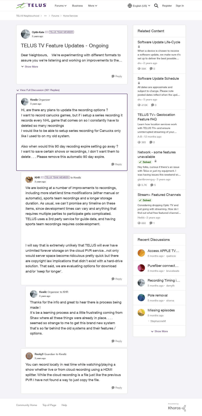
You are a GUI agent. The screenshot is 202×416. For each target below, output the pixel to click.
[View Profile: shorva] (141, 297)
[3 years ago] (163, 179)
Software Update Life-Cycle (159, 42)
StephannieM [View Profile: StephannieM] (158, 320)
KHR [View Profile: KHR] (37, 177)
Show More (29, 66)
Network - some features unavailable (157, 154)
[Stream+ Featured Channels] (159, 209)
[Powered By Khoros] (177, 407)
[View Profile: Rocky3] (29, 356)
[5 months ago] (156, 256)
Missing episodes (161, 310)
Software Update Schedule (158, 78)
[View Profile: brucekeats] (141, 268)
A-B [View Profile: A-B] (140, 136)
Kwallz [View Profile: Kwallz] (34, 99)
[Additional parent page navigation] (45, 15)
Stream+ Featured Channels (159, 195)
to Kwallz (76, 177)
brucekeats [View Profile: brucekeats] (172, 270)
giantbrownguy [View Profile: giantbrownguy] (146, 179)
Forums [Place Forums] (55, 15)
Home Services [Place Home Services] (70, 15)
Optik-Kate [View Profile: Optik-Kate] (38, 32)
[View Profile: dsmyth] (141, 282)
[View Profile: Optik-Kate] (25, 34)
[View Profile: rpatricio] (141, 253)
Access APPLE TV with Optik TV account (162, 251)
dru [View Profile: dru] (139, 63)
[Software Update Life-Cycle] (159, 54)
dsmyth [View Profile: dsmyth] (170, 285)
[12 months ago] (152, 137)
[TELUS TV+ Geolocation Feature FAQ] (159, 128)
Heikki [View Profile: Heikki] (141, 217)
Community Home (26, 405)
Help (64, 405)
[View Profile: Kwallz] (24, 101)
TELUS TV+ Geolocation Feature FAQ (156, 117)
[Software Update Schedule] (159, 90)
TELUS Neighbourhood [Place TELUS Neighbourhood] (27, 15)
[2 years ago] (149, 63)
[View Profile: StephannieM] (141, 312)
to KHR (64, 291)
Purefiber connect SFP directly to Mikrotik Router (161, 266)
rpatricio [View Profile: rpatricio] (171, 255)
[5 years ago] (149, 99)
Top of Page (49, 405)
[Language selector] (139, 5)
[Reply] (117, 76)
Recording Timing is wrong (163, 280)
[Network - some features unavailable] (159, 170)
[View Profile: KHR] (29, 179)
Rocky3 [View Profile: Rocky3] (39, 354)
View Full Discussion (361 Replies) (38, 90)
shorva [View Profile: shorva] (170, 300)
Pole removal (158, 295)
